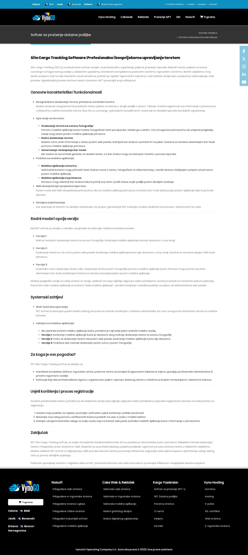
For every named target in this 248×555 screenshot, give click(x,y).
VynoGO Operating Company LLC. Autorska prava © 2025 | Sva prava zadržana (124, 549)
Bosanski (74, 4)
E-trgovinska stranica (217, 526)
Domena (210, 489)
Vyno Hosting (106, 17)
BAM (49, 4)
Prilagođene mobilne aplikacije (70, 526)
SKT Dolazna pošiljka (165, 496)
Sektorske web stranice (116, 489)
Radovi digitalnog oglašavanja (120, 518)
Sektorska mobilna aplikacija (119, 504)
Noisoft (190, 17)
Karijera (201, 4)
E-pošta (209, 504)
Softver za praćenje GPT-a (169, 489)
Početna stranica (174, 4)
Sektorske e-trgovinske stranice (121, 496)
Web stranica (213, 518)
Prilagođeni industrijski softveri (70, 518)
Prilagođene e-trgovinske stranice (72, 496)
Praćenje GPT (162, 17)
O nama (189, 4)
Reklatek (143, 17)
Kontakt (213, 4)
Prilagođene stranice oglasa (69, 504)
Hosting (209, 496)
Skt (178, 17)
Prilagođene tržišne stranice (69, 511)
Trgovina (207, 17)
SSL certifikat (212, 511)
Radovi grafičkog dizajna (117, 511)
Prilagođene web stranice (67, 489)
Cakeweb (126, 17)
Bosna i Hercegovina (109, 4)
